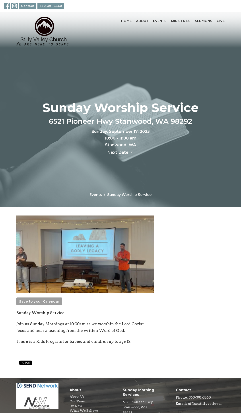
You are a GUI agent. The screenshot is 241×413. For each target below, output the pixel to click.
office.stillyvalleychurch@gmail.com (206, 404)
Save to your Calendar (39, 301)
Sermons (203, 21)
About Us (77, 396)
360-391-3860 (51, 6)
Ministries (180, 21)
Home (126, 21)
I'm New (76, 406)
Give (221, 21)
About (142, 21)
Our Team (77, 401)
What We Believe (84, 410)
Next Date (120, 152)
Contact (27, 6)
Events (160, 21)
